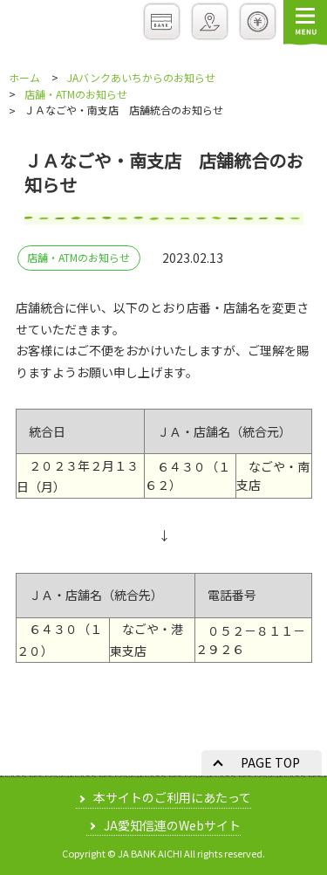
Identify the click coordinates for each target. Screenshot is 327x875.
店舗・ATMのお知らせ (75, 94)
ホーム (24, 78)
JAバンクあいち (67, 25)
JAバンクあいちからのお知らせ (141, 78)
